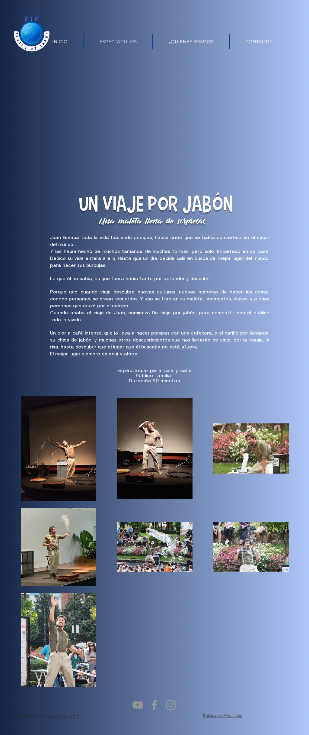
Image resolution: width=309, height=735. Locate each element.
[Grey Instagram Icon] (170, 704)
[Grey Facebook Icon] (154, 704)
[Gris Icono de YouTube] (137, 704)
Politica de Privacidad (222, 715)
